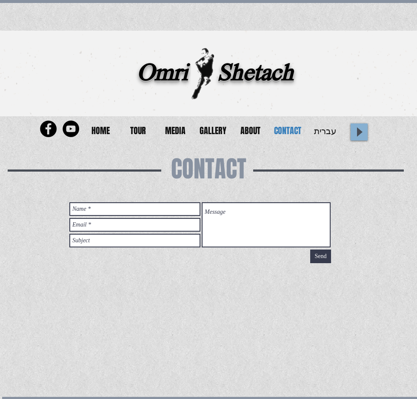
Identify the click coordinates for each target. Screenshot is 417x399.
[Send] (320, 256)
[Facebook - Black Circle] (48, 129)
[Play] (359, 132)
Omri (162, 75)
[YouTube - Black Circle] (71, 129)
